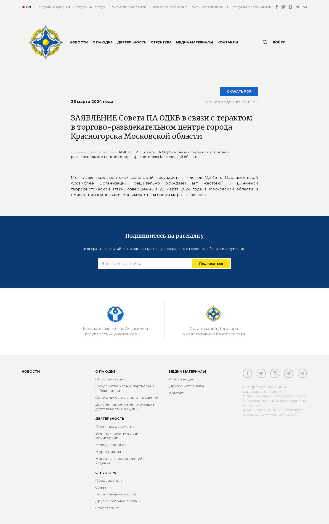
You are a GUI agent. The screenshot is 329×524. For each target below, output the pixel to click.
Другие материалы (186, 386)
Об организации (110, 379)
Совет (100, 487)
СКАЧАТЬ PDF (239, 91)
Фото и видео (181, 379)
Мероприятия (108, 451)
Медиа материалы (194, 42)
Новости (79, 42)
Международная (110, 445)
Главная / (79, 152)
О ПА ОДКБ (102, 42)
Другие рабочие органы (117, 501)
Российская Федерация (209, 7)
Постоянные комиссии (116, 494)
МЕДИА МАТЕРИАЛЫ (187, 371)
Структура (161, 42)
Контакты (228, 42)
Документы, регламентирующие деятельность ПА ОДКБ (125, 406)
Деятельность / (103, 152)
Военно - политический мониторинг (116, 435)
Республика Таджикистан (251, 7)
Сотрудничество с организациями (126, 397)
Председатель (108, 480)
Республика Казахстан (128, 7)
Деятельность (131, 42)
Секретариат (107, 508)
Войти (279, 42)
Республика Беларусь (90, 7)
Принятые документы (115, 426)
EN (26, 7)
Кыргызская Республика (168, 7)
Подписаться (211, 264)
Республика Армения (53, 7)
